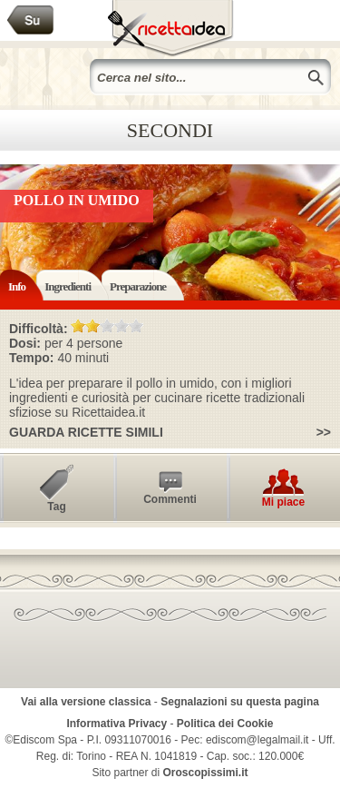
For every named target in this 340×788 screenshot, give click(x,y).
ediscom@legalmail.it (257, 740)
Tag (56, 506)
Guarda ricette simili (86, 432)
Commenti (170, 499)
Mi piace (283, 502)
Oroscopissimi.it (205, 772)
